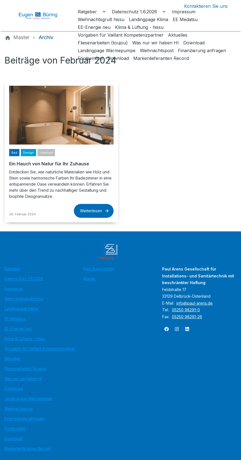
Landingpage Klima (21, 309)
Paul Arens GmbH (98, 269)
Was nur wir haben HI (23, 378)
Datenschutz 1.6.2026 (23, 279)
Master (89, 279)
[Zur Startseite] (42, 15)
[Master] (21, 37)
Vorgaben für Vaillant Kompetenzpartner (39, 349)
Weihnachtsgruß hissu (23, 299)
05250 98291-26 (187, 316)
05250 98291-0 (186, 309)
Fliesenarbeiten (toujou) (25, 369)
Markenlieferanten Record (27, 448)
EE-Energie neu (18, 329)
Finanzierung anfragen (24, 418)
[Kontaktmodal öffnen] (201, 6)
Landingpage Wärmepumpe (28, 398)
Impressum (13, 289)
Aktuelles (12, 359)
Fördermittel (14, 428)
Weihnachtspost (18, 408)
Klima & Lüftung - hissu (24, 339)
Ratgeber (12, 269)
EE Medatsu (14, 319)
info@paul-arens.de (194, 303)
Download (13, 388)
